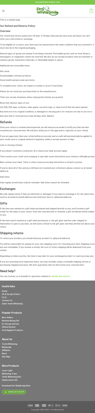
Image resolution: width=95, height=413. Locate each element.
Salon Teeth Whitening (12, 304)
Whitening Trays (9, 374)
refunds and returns (60, 276)
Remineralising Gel (10, 321)
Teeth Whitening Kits (11, 377)
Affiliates (6, 350)
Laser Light (7, 370)
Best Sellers (8, 317)
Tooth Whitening (9, 344)
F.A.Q (4, 297)
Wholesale (6, 347)
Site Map (6, 357)
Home (4, 291)
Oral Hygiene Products (12, 330)
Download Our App (14, 392)
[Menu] (3, 11)
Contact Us (7, 300)
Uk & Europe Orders (11, 294)
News (4, 353)
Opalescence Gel (10, 380)
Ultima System (8, 327)
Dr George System (11, 324)
